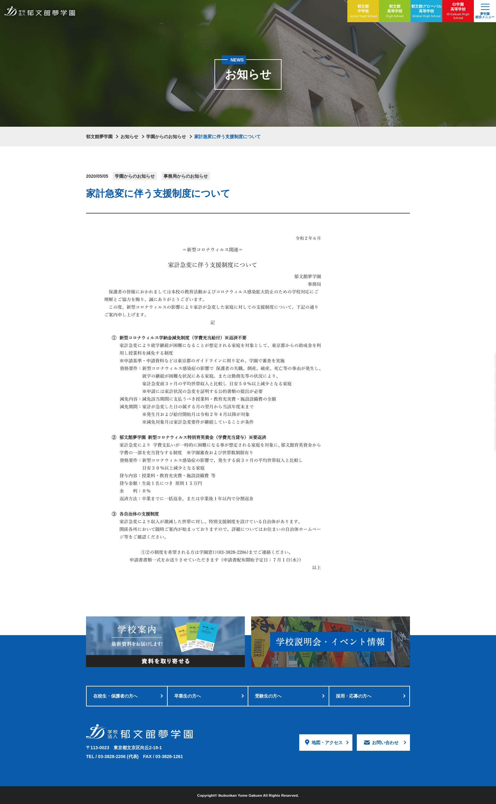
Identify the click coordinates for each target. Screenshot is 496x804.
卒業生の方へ (187, 696)
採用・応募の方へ (353, 696)
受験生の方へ (268, 696)
